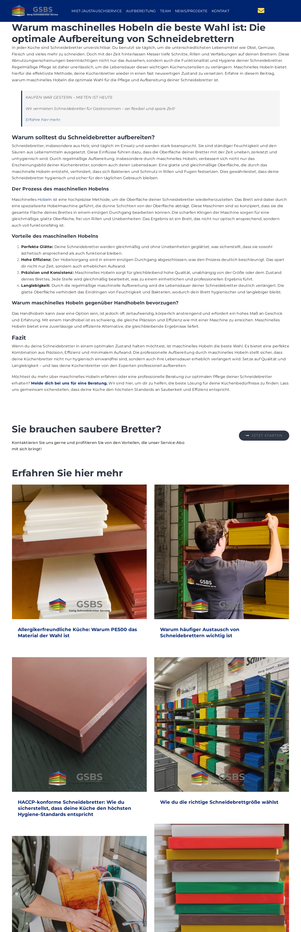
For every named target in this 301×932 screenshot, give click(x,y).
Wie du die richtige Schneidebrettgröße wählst (219, 802)
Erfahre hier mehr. (43, 119)
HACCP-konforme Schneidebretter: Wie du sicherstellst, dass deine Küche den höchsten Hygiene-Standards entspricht (74, 808)
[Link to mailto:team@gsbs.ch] (261, 10)
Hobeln (45, 199)
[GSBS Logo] (35, 6)
